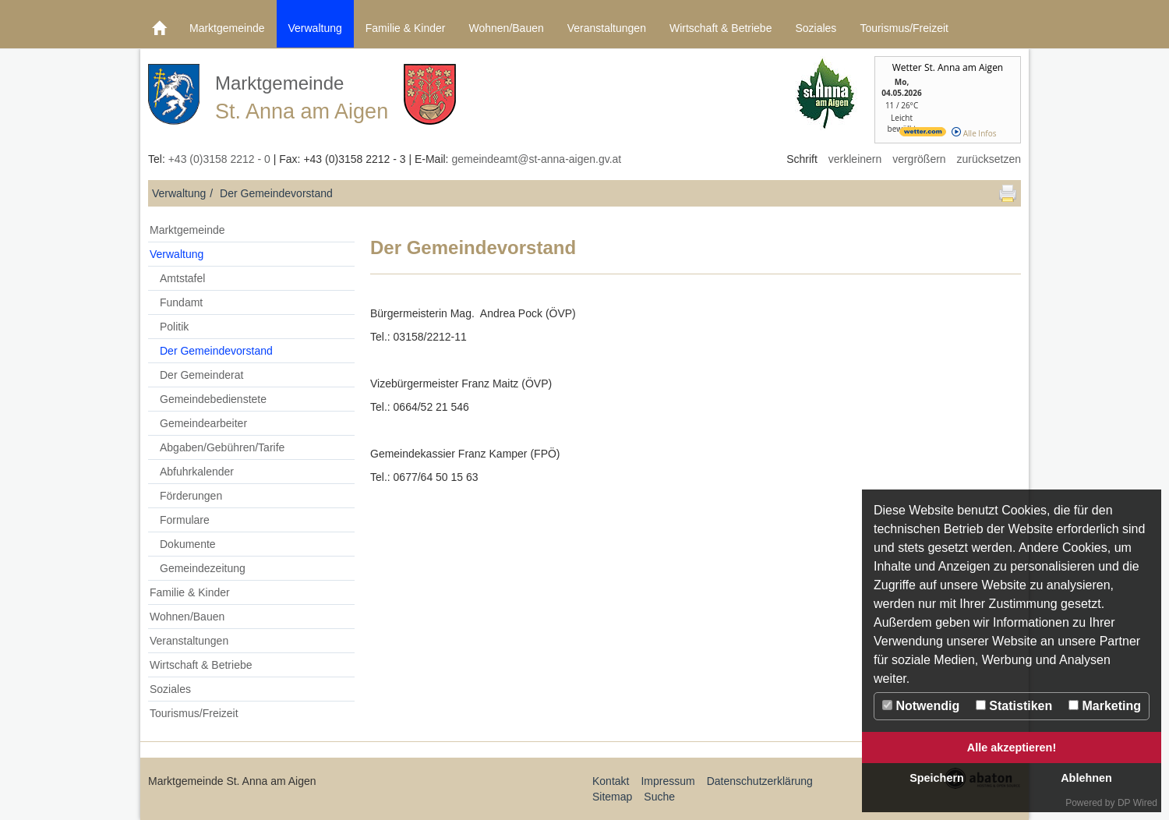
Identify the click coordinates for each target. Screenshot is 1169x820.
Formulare (185, 520)
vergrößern (918, 159)
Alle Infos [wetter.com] (974, 133)
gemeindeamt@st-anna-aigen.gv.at (536, 159)
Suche (659, 796)
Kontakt (610, 781)
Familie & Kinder (406, 28)
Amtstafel (182, 278)
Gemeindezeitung (202, 568)
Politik (174, 326)
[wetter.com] (922, 133)
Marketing (1104, 705)
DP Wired (1137, 802)
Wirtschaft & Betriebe (720, 28)
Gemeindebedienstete (213, 399)
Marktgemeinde (227, 28)
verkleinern (854, 159)
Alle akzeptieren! (1011, 747)
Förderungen (191, 496)
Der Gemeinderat (201, 375)
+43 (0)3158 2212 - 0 (219, 159)
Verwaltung (315, 28)
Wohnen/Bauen (505, 28)
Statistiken (1014, 705)
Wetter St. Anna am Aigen (947, 67)
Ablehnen (1086, 778)
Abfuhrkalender (197, 471)
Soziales (815, 28)
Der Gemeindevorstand (216, 351)
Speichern (936, 778)
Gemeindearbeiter (203, 423)
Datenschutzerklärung (760, 781)
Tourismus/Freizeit (904, 28)
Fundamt (181, 302)
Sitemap (612, 796)
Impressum (667, 781)
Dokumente (188, 544)
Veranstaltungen (606, 28)
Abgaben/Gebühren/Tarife (222, 447)
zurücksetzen (989, 159)
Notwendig (920, 705)
